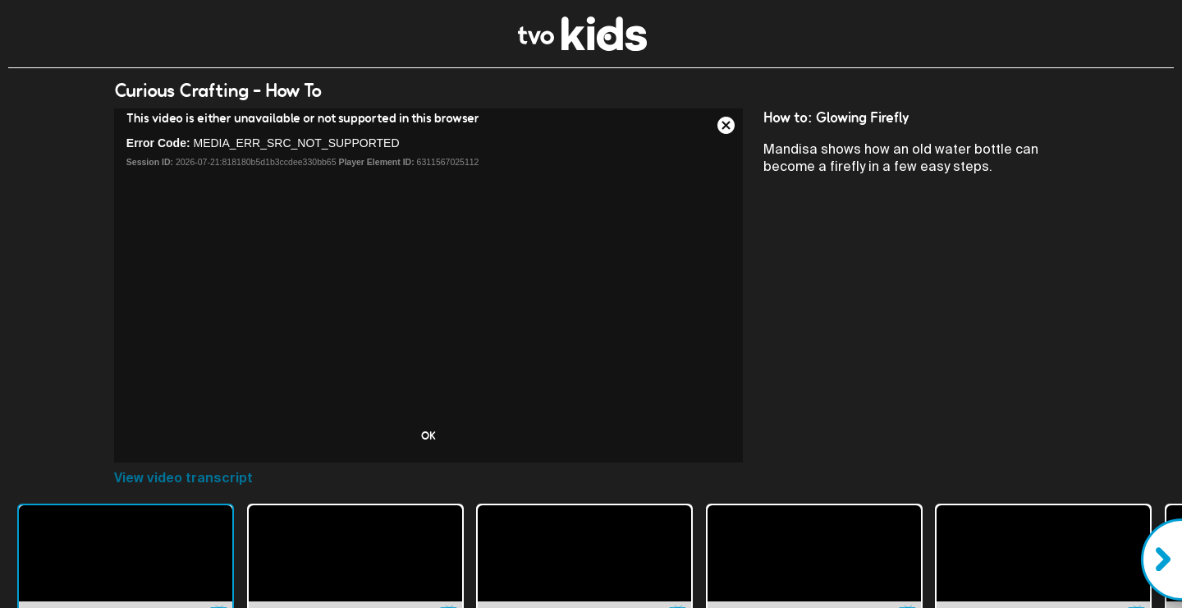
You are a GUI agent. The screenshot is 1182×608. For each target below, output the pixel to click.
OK (428, 435)
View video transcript (183, 477)
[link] (582, 46)
